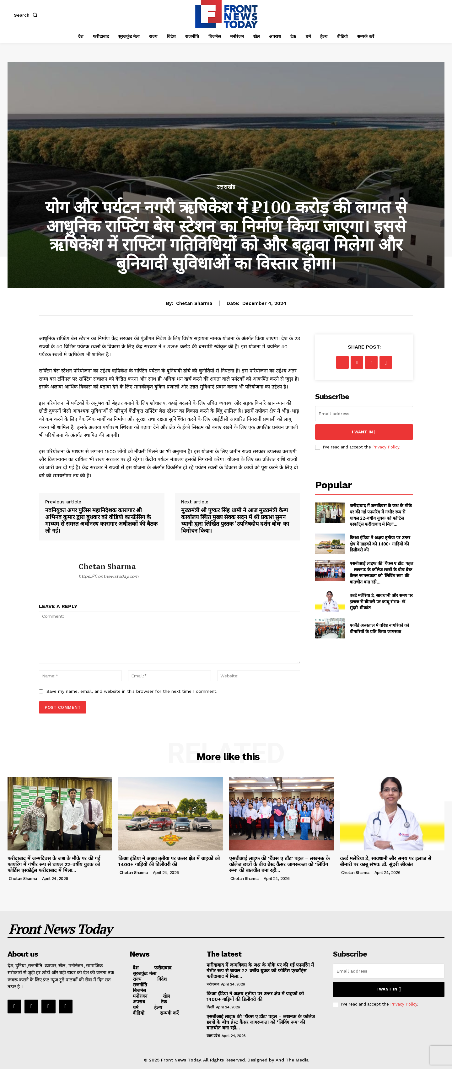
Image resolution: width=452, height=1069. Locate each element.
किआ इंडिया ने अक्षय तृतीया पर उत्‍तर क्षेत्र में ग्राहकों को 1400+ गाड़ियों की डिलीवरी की (380, 543)
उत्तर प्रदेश (213, 1036)
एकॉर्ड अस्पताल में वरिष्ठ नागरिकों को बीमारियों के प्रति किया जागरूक (379, 628)
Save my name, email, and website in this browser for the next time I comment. (132, 691)
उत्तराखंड (226, 187)
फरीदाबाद (213, 984)
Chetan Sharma (194, 303)
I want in (364, 432)
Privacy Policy (385, 447)
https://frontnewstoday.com (108, 576)
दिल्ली (210, 1007)
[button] (27, 15)
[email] (364, 413)
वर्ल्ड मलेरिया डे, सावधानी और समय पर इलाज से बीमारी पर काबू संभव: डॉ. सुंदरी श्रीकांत (381, 601)
